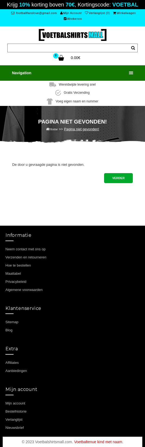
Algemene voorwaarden (24, 290)
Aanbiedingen (16, 371)
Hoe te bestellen (18, 265)
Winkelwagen (124, 13)
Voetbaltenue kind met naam (98, 442)
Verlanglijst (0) (97, 13)
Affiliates (12, 363)
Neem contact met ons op (25, 249)
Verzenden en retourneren (25, 257)
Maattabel (13, 273)
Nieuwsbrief (14, 428)
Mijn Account (71, 13)
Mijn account (15, 403)
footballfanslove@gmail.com (34, 13)
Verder (118, 178)
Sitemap (11, 322)
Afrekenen (73, 18)
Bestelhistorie (16, 411)
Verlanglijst (13, 419)
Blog (8, 330)
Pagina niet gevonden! (81, 129)
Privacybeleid (15, 282)
